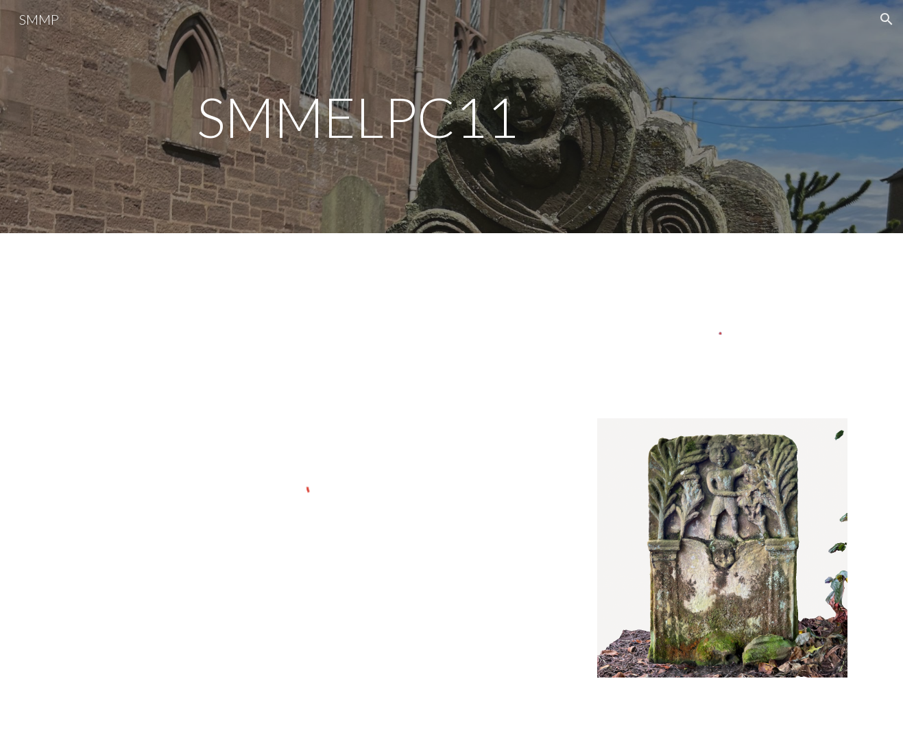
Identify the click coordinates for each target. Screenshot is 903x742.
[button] (886, 19)
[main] (451, 116)
